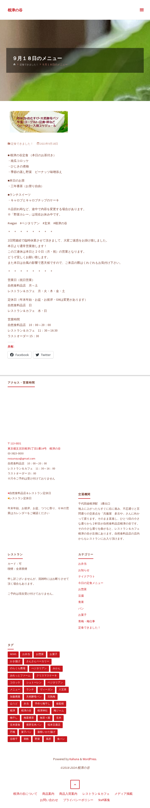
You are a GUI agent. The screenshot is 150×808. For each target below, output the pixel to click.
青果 (81, 602)
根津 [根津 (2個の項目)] (12, 710)
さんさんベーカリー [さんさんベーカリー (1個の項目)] (37, 661)
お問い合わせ (49, 799)
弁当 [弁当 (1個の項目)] (26, 703)
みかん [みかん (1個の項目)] (56, 668)
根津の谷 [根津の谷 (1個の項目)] (26, 710)
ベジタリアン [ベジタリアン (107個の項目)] (55, 682)
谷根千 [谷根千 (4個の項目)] (14, 738)
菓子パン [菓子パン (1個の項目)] (26, 731)
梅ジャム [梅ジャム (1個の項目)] (59, 710)
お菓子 (82, 614)
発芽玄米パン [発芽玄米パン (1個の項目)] (34, 724)
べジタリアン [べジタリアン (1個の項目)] (39, 668)
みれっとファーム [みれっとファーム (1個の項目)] (20, 675)
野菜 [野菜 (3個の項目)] (37, 738)
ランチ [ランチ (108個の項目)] (30, 689)
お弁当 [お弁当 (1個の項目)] (26, 654)
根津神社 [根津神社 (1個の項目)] (42, 710)
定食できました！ (30, 64)
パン (81, 608)
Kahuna (74, 759)
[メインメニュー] (141, 10)
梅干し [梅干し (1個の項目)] (14, 717)
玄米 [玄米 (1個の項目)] (58, 717)
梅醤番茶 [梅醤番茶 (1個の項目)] (29, 717)
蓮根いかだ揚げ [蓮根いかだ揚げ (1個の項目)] (46, 731)
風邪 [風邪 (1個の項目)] (48, 738)
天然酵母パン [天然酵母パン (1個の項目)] (34, 696)
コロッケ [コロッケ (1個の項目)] (15, 682)
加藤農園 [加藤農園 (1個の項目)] (15, 696)
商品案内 (48, 793)
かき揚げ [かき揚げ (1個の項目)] (15, 661)
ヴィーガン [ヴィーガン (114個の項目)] (46, 689)
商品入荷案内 (68, 793)
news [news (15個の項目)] (13, 654)
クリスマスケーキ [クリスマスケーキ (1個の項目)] (46, 675)
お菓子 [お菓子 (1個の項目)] (53, 654)
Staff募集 (104, 799)
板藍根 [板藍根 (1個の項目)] (60, 703)
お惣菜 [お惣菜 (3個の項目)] (40, 654)
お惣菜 (82, 589)
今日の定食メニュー (90, 583)
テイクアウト (86, 576)
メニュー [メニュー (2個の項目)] (15, 689)
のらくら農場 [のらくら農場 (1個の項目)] (17, 668)
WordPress (89, 759)
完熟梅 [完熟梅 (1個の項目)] (51, 696)
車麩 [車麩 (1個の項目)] (26, 738)
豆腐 (81, 595)
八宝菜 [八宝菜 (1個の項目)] (62, 689)
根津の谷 (15, 10)
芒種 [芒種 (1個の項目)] (12, 731)
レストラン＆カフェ (96, 793)
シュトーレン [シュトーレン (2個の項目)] (34, 682)
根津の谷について (25, 793)
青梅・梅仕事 (86, 621)
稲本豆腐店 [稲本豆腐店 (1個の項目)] (54, 724)
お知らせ (83, 570)
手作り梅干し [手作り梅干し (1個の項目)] (42, 703)
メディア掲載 (123, 793)
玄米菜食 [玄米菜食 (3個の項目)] (15, 724)
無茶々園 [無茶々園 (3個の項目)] (45, 717)
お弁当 (82, 563)
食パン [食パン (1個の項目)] (61, 738)
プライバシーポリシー (78, 799)
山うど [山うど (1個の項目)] (14, 703)
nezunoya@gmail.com (21, 458)
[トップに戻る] (75, 784)
